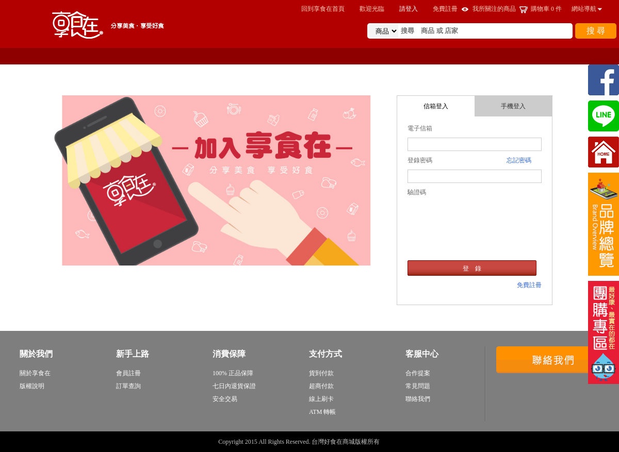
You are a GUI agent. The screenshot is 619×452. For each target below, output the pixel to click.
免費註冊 (445, 8)
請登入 (408, 8)
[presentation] (475, 219)
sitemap (391, 441)
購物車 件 (546, 8)
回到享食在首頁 (323, 8)
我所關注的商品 (494, 8)
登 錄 (472, 268)
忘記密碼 (519, 160)
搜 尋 (596, 30)
